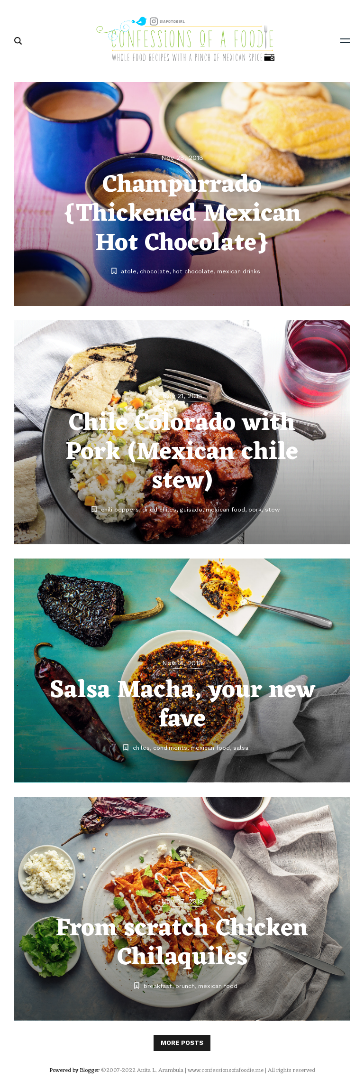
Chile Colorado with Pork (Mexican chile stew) (182, 452)
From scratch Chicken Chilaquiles (182, 943)
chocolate (154, 271)
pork (255, 509)
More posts (182, 1042)
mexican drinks (238, 271)
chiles (141, 747)
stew (272, 509)
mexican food (225, 509)
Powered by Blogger (74, 1070)
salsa (240, 747)
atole (128, 271)
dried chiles (159, 509)
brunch (185, 985)
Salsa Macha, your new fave (182, 705)
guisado (191, 509)
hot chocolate (193, 271)
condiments (170, 747)
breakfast (158, 985)
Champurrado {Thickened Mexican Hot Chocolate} (182, 214)
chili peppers (120, 509)
